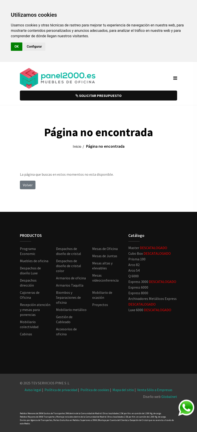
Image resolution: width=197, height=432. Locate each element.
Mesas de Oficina (105, 248)
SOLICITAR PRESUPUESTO (98, 95)
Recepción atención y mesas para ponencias (35, 309)
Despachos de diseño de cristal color (68, 266)
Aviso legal (33, 390)
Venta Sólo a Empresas (154, 390)
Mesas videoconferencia (105, 278)
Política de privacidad (61, 390)
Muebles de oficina (34, 261)
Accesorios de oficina (66, 331)
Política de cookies (94, 390)
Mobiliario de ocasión (102, 295)
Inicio (77, 146)
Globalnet (169, 396)
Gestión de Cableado (64, 319)
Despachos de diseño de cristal (68, 251)
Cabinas (26, 334)
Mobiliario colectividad (29, 324)
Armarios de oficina (71, 278)
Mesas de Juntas (104, 256)
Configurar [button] (34, 46)
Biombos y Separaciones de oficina (68, 297)
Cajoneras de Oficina (30, 295)
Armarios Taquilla (69, 285)
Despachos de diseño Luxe (30, 270)
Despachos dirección (28, 282)
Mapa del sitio (123, 390)
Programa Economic (28, 251)
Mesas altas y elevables (102, 265)
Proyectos (100, 304)
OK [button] (16, 46)
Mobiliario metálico (71, 309)
